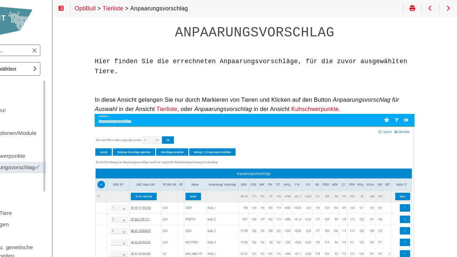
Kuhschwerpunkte (346, 109)
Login (24, 122)
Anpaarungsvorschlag (59, 167)
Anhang (26, 236)
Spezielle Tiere (35, 213)
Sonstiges (29, 190)
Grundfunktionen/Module (48, 133)
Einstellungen (34, 224)
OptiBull (22, 86)
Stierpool (28, 201)
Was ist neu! (32, 110)
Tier (22, 179)
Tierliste (197, 109)
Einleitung (29, 99)
